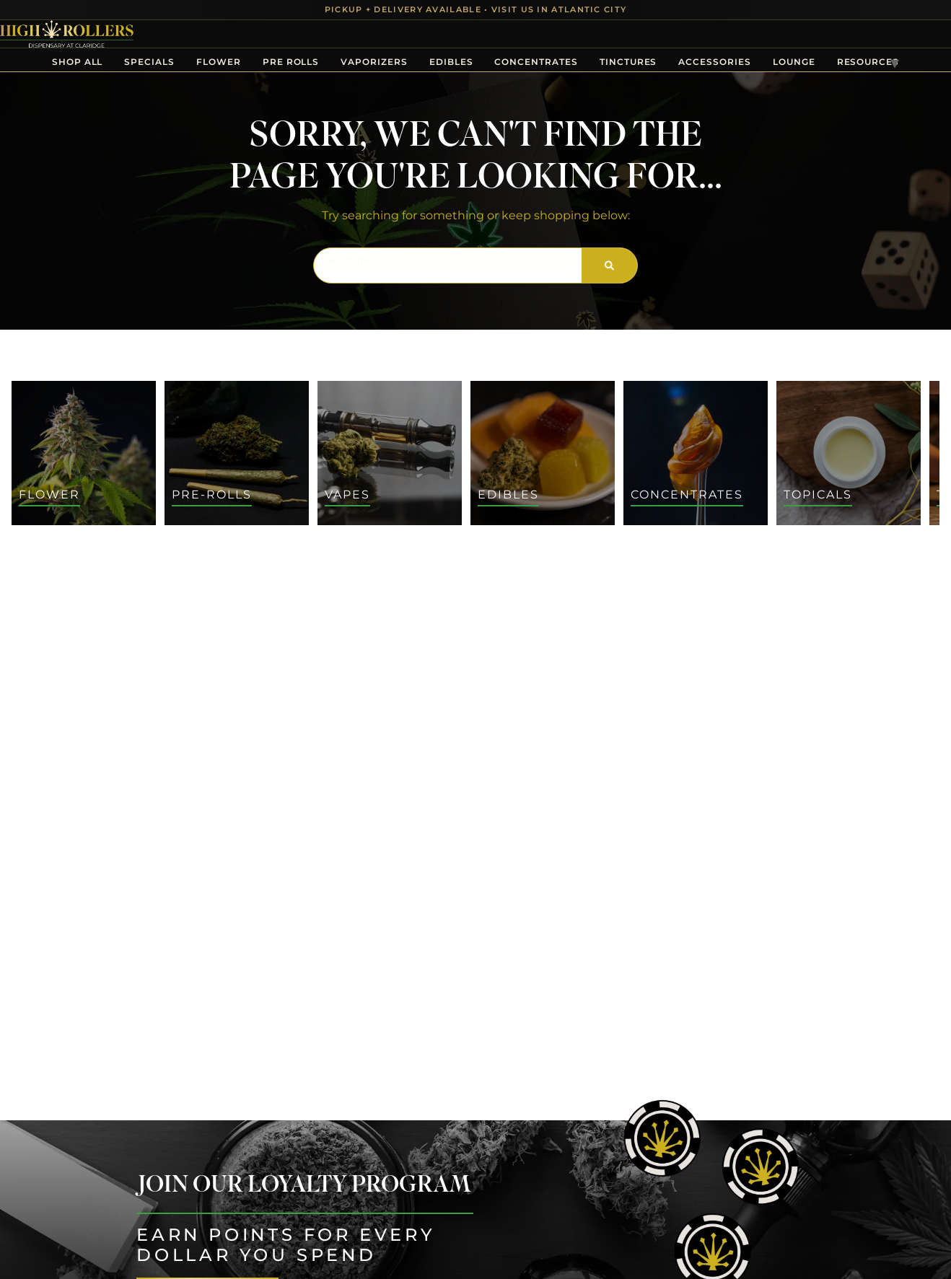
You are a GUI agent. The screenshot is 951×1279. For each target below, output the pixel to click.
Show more (51, 1033)
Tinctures (628, 61)
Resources (868, 61)
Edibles (451, 61)
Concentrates (535, 61)
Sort (875, 552)
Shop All (77, 61)
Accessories (714, 61)
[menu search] (102, 578)
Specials (149, 61)
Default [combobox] (882, 567)
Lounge (794, 61)
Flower (218, 61)
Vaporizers (374, 61)
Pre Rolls (291, 61)
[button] (35, 579)
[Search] (609, 265)
